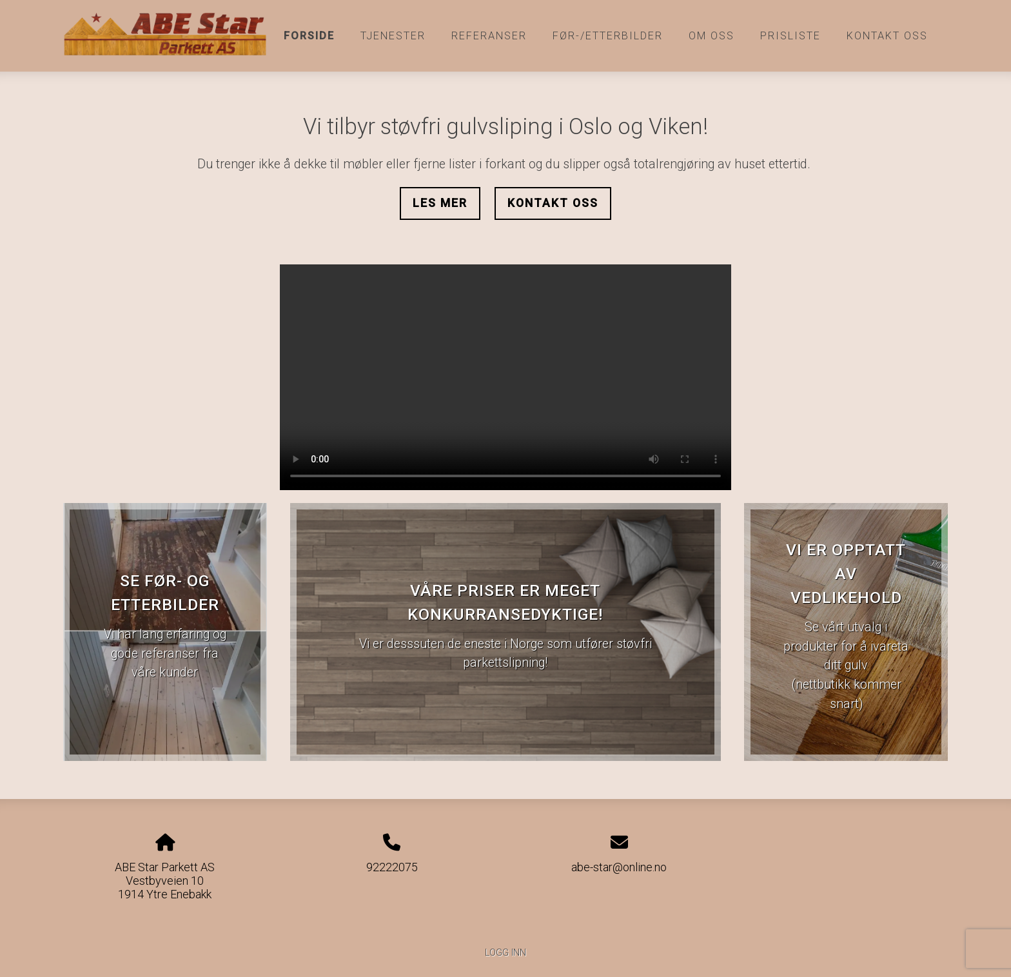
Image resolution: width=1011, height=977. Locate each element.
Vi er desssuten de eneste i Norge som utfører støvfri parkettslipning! (505, 654)
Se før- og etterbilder (165, 592)
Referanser (489, 36)
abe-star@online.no (619, 867)
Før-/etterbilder (608, 36)
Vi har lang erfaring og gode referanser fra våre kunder (165, 653)
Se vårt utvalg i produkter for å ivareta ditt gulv (845, 646)
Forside (309, 36)
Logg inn (505, 952)
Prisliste (790, 36)
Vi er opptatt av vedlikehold (846, 573)
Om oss (711, 36)
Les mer (440, 203)
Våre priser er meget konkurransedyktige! (505, 602)
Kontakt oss (887, 36)
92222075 (392, 867)
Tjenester (393, 36)
